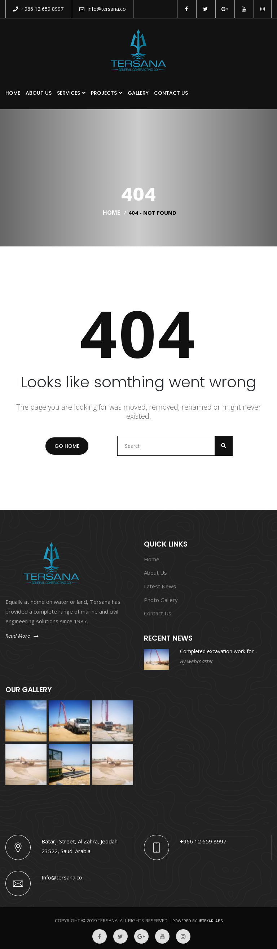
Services (68, 93)
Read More (21, 635)
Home (12, 93)
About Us (39, 93)
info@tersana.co (102, 8)
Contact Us (171, 93)
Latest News (160, 586)
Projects (104, 93)
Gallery (138, 93)
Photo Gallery (161, 599)
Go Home (66, 446)
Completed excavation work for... (218, 651)
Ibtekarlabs (211, 920)
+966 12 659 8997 (38, 8)
